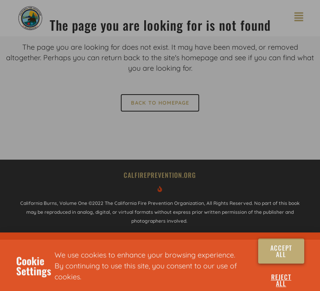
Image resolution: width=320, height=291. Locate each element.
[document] (160, 145)
